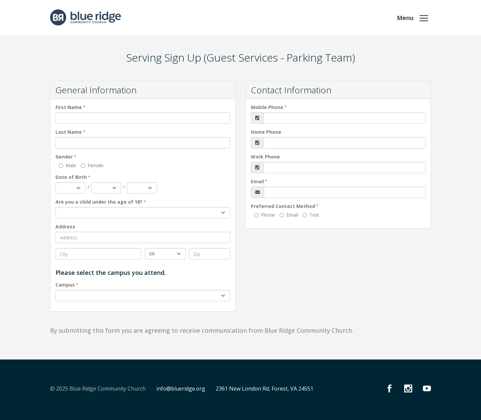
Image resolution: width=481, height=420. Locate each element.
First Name (68, 107)
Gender (64, 156)
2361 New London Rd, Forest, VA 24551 (264, 388)
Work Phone (265, 156)
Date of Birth (71, 177)
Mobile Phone (267, 107)
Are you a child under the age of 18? (98, 202)
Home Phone (266, 132)
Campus (65, 285)
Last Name (68, 132)
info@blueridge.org (180, 388)
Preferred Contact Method (283, 206)
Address (65, 226)
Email (257, 181)
